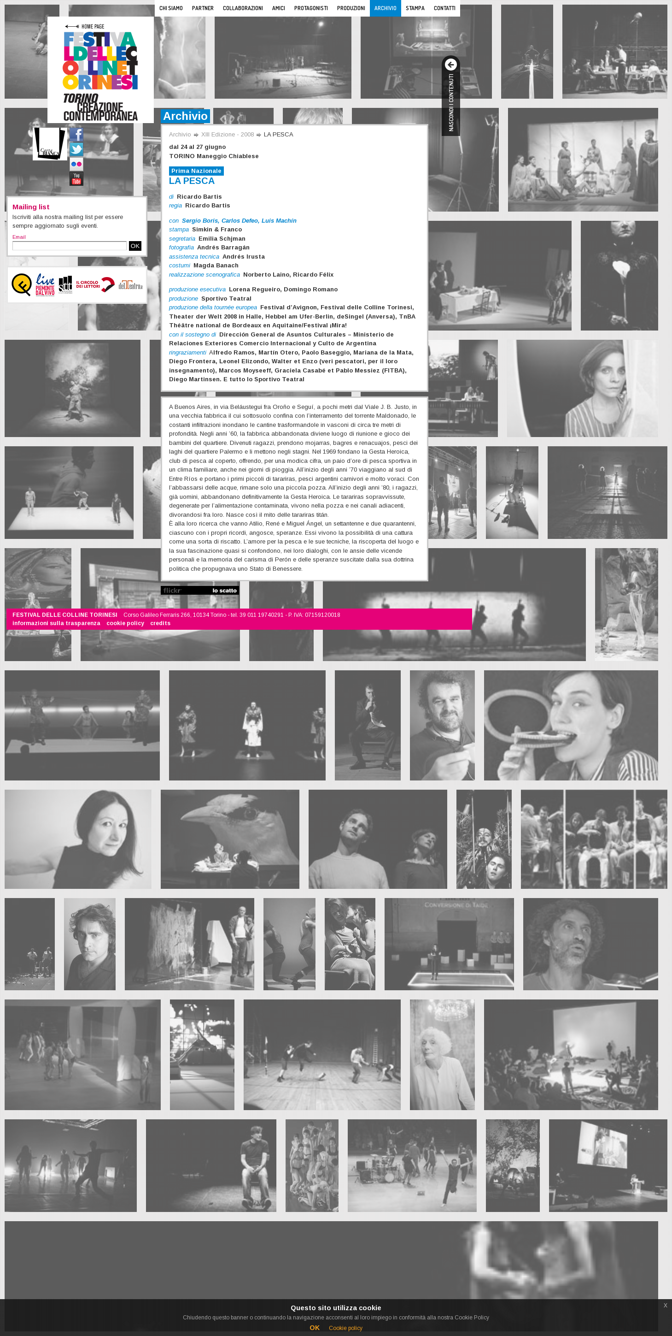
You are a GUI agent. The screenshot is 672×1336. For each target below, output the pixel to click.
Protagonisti (311, 8)
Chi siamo (171, 8)
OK (135, 245)
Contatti (445, 8)
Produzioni (351, 8)
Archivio (385, 8)
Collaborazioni (243, 8)
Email (19, 237)
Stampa (415, 8)
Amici (278, 8)
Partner (203, 8)
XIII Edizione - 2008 (227, 134)
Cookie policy (345, 1328)
